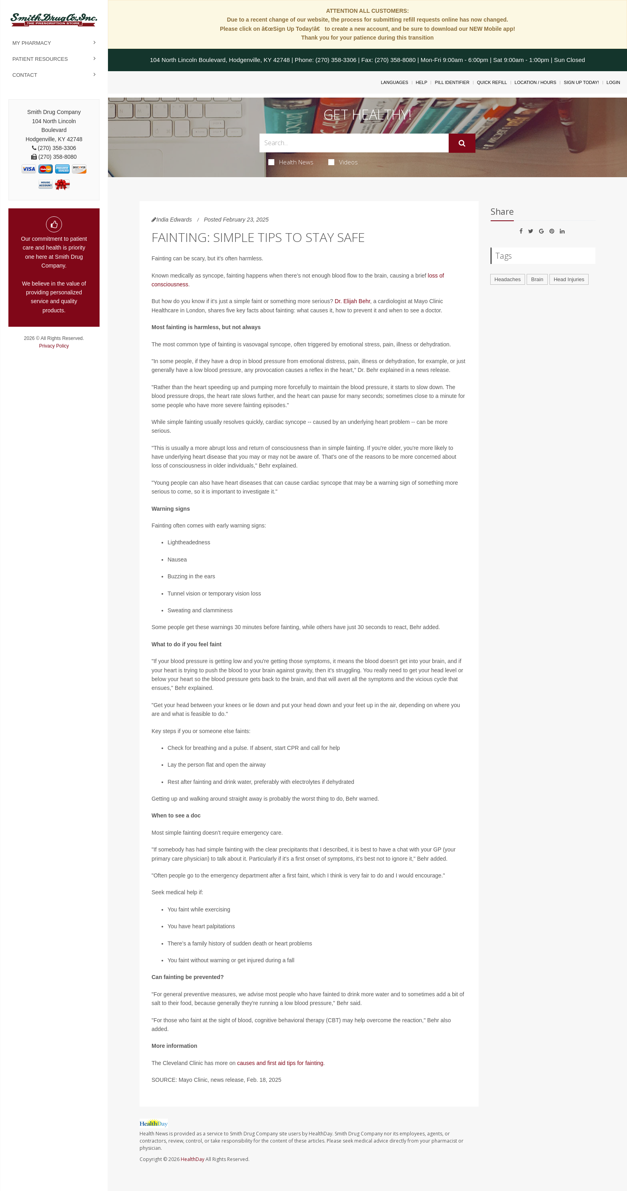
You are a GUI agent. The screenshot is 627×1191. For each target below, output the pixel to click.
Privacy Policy (54, 346)
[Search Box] (354, 143)
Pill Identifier (452, 82)
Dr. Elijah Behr (352, 301)
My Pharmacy (31, 43)
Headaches (508, 279)
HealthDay (192, 1159)
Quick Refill (492, 82)
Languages (394, 82)
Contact (24, 75)
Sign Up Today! (581, 82)
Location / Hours (535, 82)
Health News (291, 162)
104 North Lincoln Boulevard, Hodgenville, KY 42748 (220, 59)
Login (613, 82)
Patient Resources (40, 59)
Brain (537, 279)
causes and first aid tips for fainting (280, 1063)
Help (421, 82)
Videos (343, 162)
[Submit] (462, 143)
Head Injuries (569, 279)
